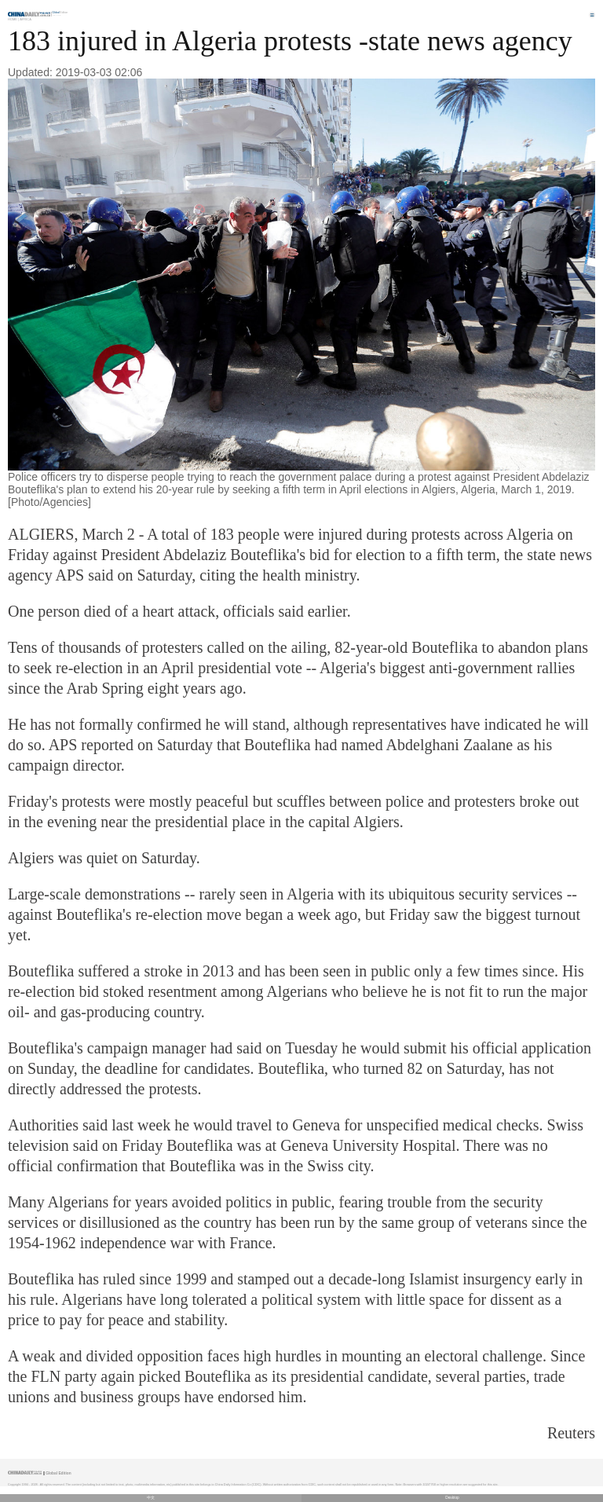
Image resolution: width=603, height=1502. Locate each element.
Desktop (452, 1498)
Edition (60, 12)
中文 (151, 1498)
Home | (13, 19)
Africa (25, 19)
